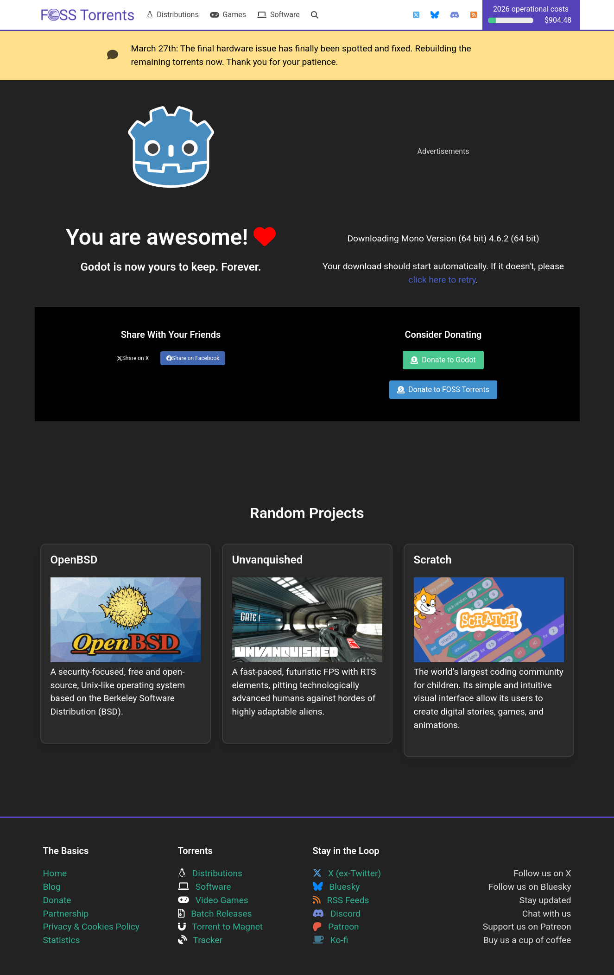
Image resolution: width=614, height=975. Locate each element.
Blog (52, 886)
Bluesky (336, 886)
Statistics (61, 940)
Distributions (172, 14)
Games (228, 14)
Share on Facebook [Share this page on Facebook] (192, 358)
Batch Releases (215, 913)
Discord (337, 913)
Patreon (336, 926)
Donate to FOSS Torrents (443, 389)
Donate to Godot (443, 359)
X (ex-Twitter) (347, 873)
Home (55, 873)
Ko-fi (330, 940)
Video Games (213, 900)
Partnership (66, 913)
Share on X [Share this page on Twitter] (133, 358)
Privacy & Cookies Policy (91, 926)
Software (278, 14)
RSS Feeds (341, 900)
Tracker (200, 940)
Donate (57, 900)
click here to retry (441, 279)
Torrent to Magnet (220, 926)
